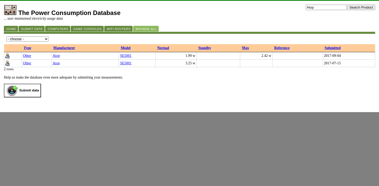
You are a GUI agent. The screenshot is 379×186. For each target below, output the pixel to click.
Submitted (333, 48)
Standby (204, 48)
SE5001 (125, 56)
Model (126, 48)
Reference (282, 48)
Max (245, 48)
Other (27, 56)
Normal (163, 48)
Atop (56, 56)
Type (27, 48)
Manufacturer (64, 48)
